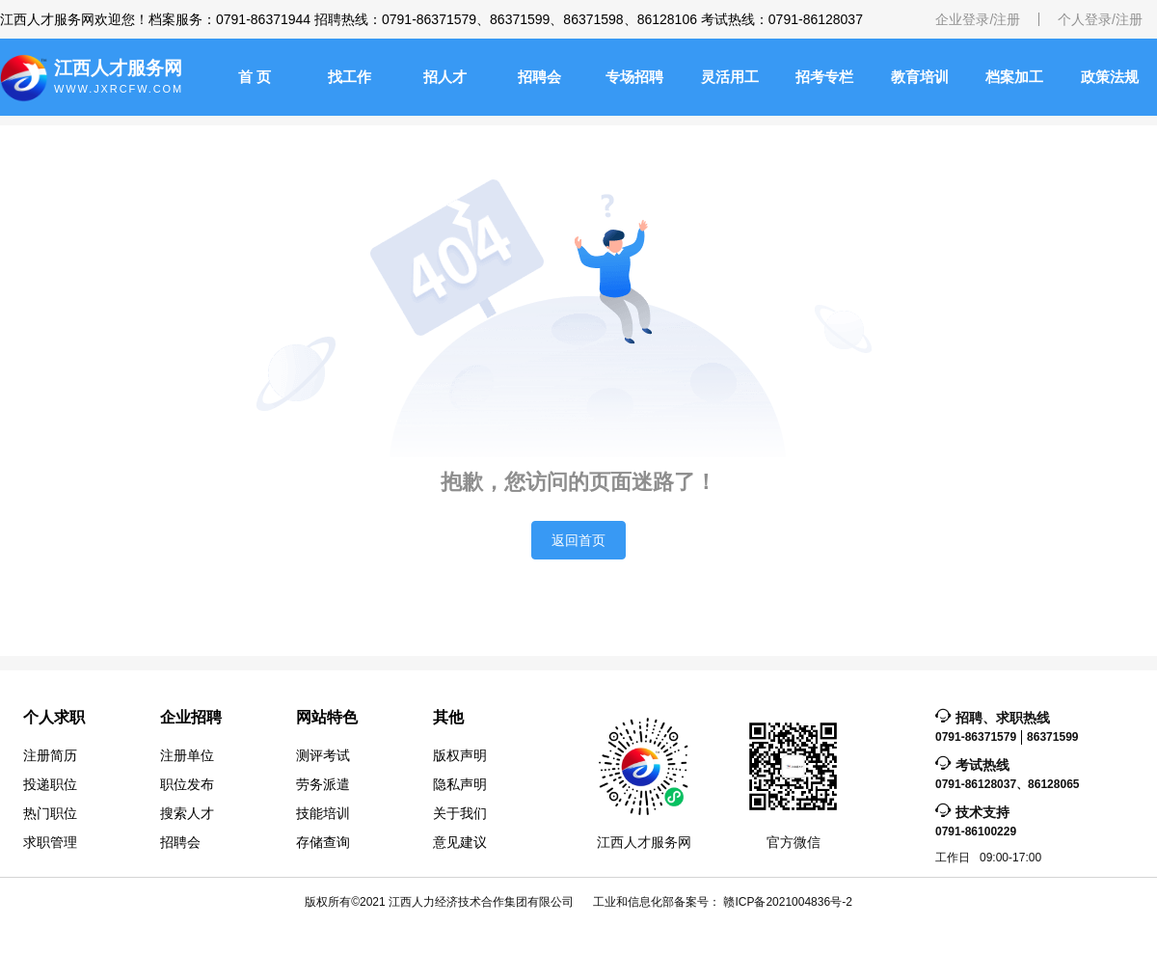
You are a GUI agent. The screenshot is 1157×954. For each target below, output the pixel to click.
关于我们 (460, 813)
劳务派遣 (323, 784)
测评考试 (323, 755)
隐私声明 (460, 784)
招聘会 (539, 76)
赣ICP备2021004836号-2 (787, 902)
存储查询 (323, 842)
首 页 (254, 76)
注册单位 (187, 755)
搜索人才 (187, 813)
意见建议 (460, 842)
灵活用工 (730, 76)
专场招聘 (634, 76)
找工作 (349, 76)
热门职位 (50, 813)
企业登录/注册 (977, 19)
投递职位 (50, 784)
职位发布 (187, 784)
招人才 (445, 76)
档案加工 (1014, 76)
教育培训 (920, 76)
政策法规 (1110, 76)
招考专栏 (824, 76)
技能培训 (323, 813)
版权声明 (460, 755)
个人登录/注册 (1100, 19)
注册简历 (50, 755)
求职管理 (50, 842)
